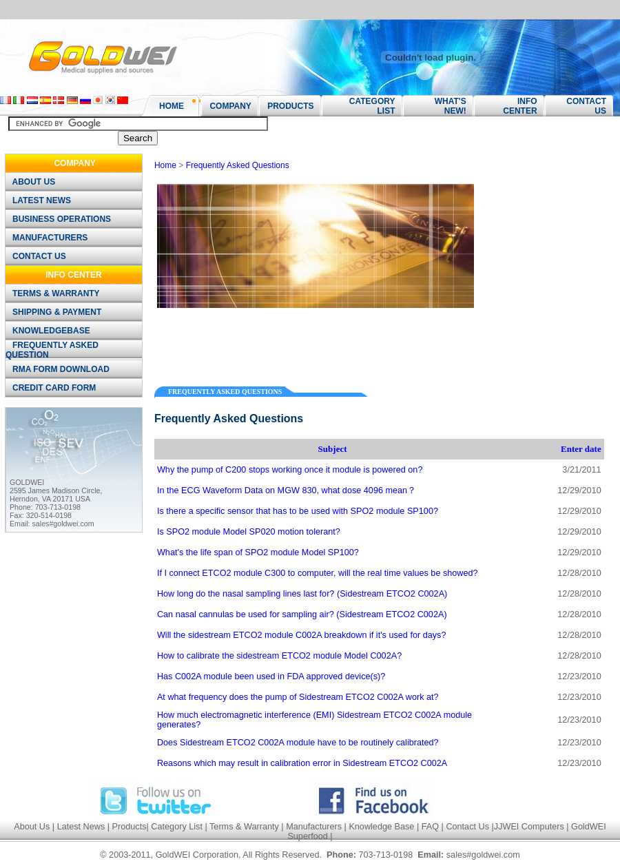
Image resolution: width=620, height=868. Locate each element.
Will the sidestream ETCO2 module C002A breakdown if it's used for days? (301, 635)
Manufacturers (314, 826)
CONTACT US (36, 256)
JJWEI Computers (529, 826)
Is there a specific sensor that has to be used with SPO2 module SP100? (297, 511)
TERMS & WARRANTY (53, 293)
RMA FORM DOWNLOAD (59, 369)
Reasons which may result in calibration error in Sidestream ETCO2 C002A (302, 763)
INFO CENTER (520, 106)
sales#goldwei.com (63, 523)
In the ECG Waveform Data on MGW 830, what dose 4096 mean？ (286, 490)
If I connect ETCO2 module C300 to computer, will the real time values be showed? (317, 573)
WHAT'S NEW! (445, 106)
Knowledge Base (381, 826)
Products (129, 826)
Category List (177, 826)
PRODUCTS (286, 106)
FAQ (430, 826)
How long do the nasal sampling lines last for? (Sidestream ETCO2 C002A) (302, 594)
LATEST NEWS (39, 200)
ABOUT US (31, 182)
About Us (32, 826)
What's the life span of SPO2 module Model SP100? (258, 552)
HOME (171, 106)
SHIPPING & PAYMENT (54, 312)
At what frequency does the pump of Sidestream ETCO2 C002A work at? (298, 697)
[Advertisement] (315, 342)
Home (165, 165)
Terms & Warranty (244, 826)
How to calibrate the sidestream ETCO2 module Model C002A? (279, 656)
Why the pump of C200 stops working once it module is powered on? (290, 470)
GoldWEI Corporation (197, 855)
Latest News (81, 826)
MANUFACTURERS (47, 237)
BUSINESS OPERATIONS (59, 219)
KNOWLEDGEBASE (49, 330)
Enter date (581, 449)
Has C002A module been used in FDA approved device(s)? (271, 676)
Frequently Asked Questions (237, 165)
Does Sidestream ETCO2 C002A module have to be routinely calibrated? (298, 742)
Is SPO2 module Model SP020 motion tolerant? (248, 532)
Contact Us (467, 826)
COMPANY (225, 106)
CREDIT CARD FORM (52, 388)
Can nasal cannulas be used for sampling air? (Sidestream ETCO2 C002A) (302, 614)
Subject (332, 449)
